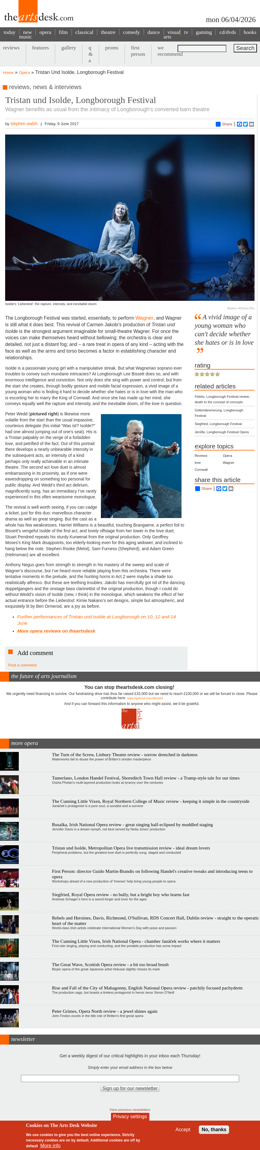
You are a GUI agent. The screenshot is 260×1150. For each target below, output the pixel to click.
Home (8, 72)
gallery (68, 48)
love (198, 462)
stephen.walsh (24, 123)
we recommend (170, 51)
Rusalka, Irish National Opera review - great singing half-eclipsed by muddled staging (132, 824)
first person (138, 51)
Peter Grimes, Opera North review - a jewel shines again (105, 1011)
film (63, 32)
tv (186, 32)
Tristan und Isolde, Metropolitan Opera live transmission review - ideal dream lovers (131, 847)
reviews (11, 48)
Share (224, 124)
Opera (24, 72)
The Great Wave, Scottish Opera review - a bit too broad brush (110, 964)
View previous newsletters (130, 1110)
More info (50, 1145)
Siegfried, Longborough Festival (218, 424)
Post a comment (22, 665)
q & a (90, 54)
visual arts (172, 34)
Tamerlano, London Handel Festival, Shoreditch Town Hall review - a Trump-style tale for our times (146, 777)
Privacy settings (130, 1116)
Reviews (201, 455)
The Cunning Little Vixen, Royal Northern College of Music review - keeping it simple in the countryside (150, 801)
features (40, 48)
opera (45, 32)
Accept (182, 1129)
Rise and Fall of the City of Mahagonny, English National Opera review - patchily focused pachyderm (147, 987)
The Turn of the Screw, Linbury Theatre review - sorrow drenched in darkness (125, 754)
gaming (204, 32)
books (250, 32)
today (9, 32)
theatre (108, 32)
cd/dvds (227, 32)
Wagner (144, 318)
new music (25, 34)
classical (84, 32)
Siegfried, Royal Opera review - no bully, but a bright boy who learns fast (120, 894)
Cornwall (201, 469)
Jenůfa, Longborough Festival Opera (222, 432)
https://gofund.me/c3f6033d (145, 698)
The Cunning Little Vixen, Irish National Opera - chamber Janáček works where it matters (136, 941)
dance (154, 32)
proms (111, 48)
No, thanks (214, 1129)
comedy (131, 32)
